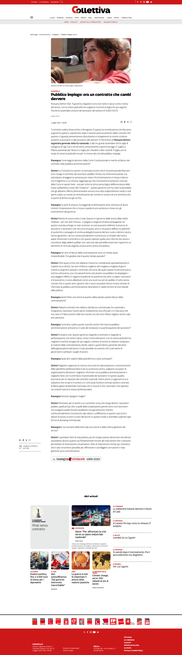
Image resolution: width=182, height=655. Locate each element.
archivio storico (110, 22)
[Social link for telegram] (151, 2)
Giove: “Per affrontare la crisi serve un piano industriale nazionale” (90, 534)
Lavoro (52, 18)
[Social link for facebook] (141, 2)
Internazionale (99, 18)
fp (20, 448)
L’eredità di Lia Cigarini (124, 537)
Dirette (116, 18)
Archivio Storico (44, 34)
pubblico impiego (30, 446)
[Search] (62, 2)
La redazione (44, 2)
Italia (90, 18)
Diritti (77, 18)
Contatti (34, 2)
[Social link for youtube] (147, 2)
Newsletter (55, 2)
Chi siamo (128, 637)
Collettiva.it (37, 644)
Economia (69, 18)
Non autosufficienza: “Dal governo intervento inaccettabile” (59, 579)
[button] (121, 122)
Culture (109, 18)
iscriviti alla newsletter (90, 22)
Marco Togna (79, 541)
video (66, 22)
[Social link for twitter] (138, 2)
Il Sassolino (37, 520)
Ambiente (60, 18)
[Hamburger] (31, 17)
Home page (33, 34)
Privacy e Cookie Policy (133, 650)
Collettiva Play (126, 18)
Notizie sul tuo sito (131, 645)
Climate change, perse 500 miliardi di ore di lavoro (100, 579)
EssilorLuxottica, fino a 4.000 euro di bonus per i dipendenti (39, 578)
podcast (73, 22)
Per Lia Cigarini (120, 566)
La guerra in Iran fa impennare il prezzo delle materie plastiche (80, 578)
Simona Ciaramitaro (98, 587)
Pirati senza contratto (40, 527)
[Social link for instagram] (144, 2)
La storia (127, 648)
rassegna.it (55, 34)
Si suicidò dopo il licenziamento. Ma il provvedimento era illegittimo (131, 553)
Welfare (83, 18)
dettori (26, 448)
